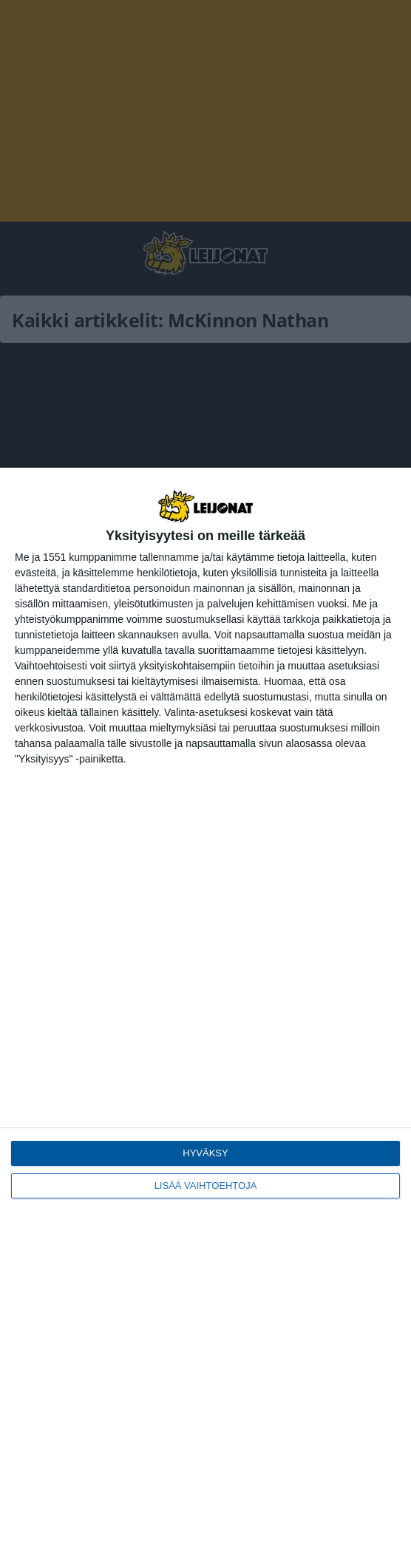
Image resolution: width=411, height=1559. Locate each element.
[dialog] (205, 1013)
